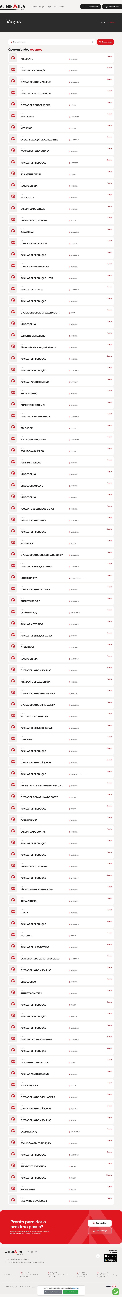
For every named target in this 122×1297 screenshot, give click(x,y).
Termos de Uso (26, 1262)
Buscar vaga (105, 42)
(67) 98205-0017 (81, 1276)
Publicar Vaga (100, 1231)
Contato (61, 6)
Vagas (49, 6)
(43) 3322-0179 (24, 1276)
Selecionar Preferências (53, 1292)
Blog (55, 6)
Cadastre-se (90, 6)
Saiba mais (75, 1288)
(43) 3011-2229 (101, 1276)
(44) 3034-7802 (52, 1276)
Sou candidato (99, 1223)
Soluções (42, 6)
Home (104, 22)
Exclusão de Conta (38, 1262)
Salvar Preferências (70, 1292)
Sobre (35, 6)
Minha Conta (112, 6)
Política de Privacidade (12, 1262)
